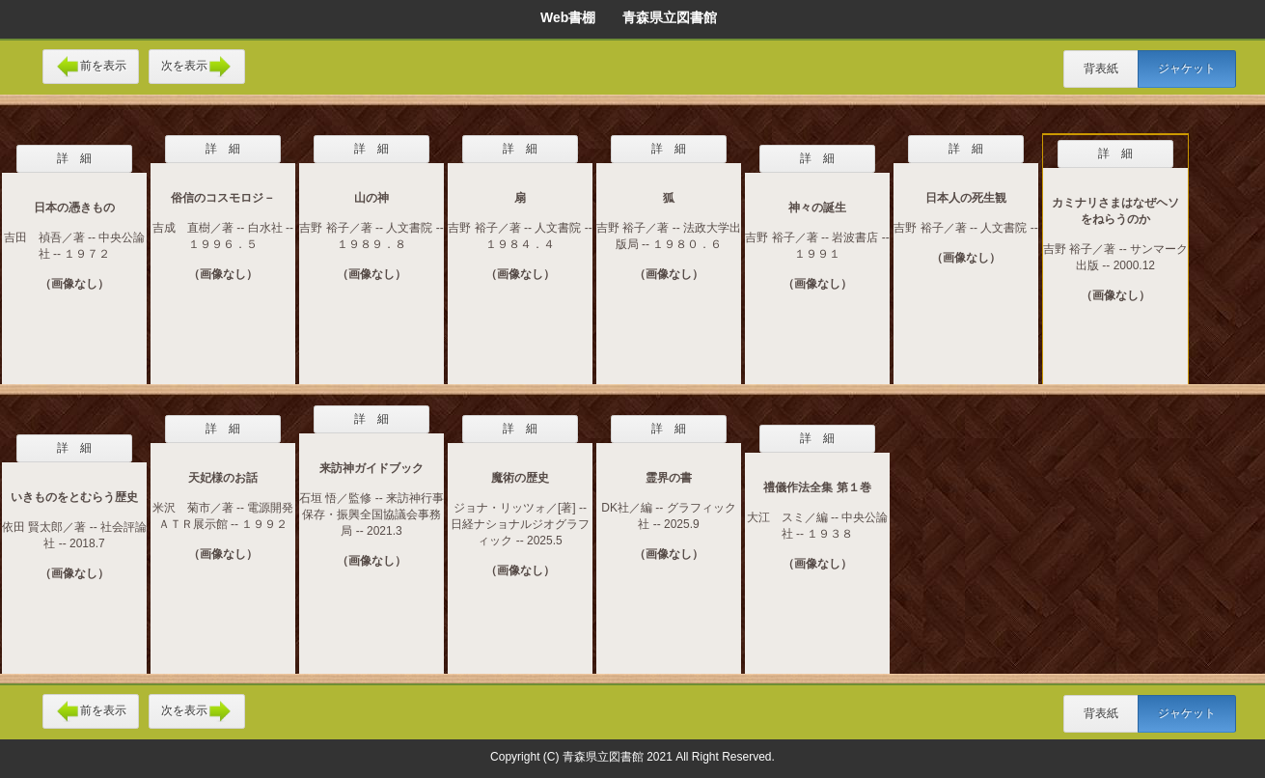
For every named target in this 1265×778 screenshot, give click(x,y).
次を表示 (197, 66)
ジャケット (1187, 68)
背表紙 (1101, 68)
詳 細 (74, 158)
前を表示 (90, 66)
